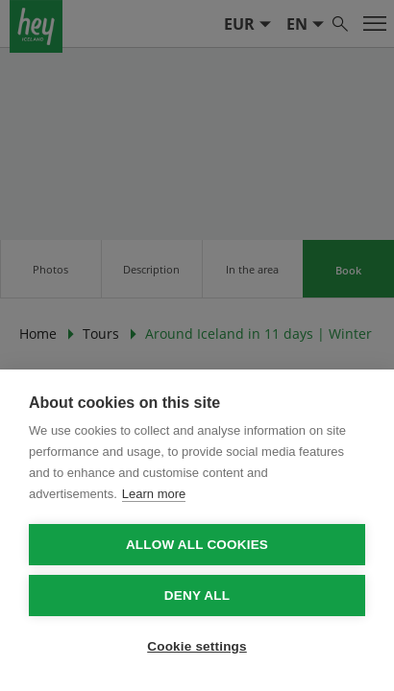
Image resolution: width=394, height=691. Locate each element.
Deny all (197, 595)
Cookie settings (197, 646)
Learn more (153, 494)
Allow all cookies (197, 544)
